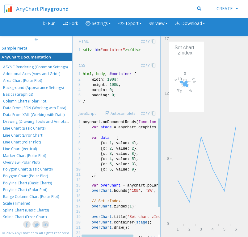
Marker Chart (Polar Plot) (24, 155)
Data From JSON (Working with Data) (34, 107)
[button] (158, 27)
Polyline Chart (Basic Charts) (27, 183)
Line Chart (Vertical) (20, 148)
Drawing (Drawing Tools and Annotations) (39, 121)
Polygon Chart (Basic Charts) (28, 169)
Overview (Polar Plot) (21, 162)
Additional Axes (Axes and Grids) (31, 73)
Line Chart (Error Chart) (23, 135)
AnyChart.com (26, 233)
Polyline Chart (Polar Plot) (25, 189)
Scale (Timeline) (16, 203)
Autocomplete (123, 113)
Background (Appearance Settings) (33, 87)
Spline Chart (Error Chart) (25, 216)
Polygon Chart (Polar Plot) (25, 176)
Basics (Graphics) (18, 94)
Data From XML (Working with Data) (34, 114)
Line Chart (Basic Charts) (24, 128)
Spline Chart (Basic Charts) (26, 210)
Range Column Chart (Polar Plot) (31, 196)
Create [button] (227, 8)
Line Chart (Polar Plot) (22, 142)
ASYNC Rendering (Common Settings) (35, 67)
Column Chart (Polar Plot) (25, 101)
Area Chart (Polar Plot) (22, 80)
